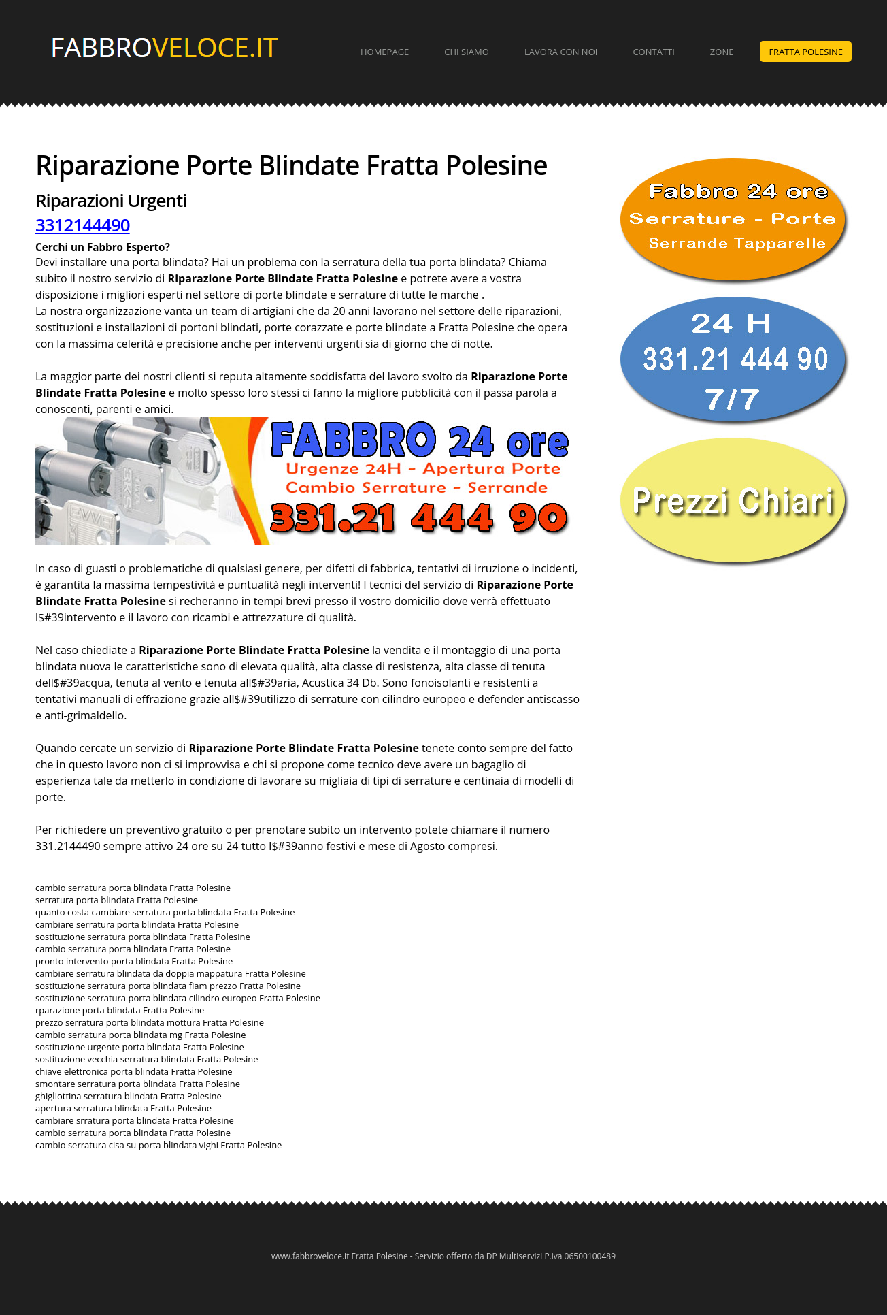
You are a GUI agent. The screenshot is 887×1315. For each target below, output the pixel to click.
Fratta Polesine (806, 52)
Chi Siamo (466, 52)
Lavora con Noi (561, 52)
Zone (722, 52)
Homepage (385, 52)
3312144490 (82, 224)
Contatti (653, 52)
